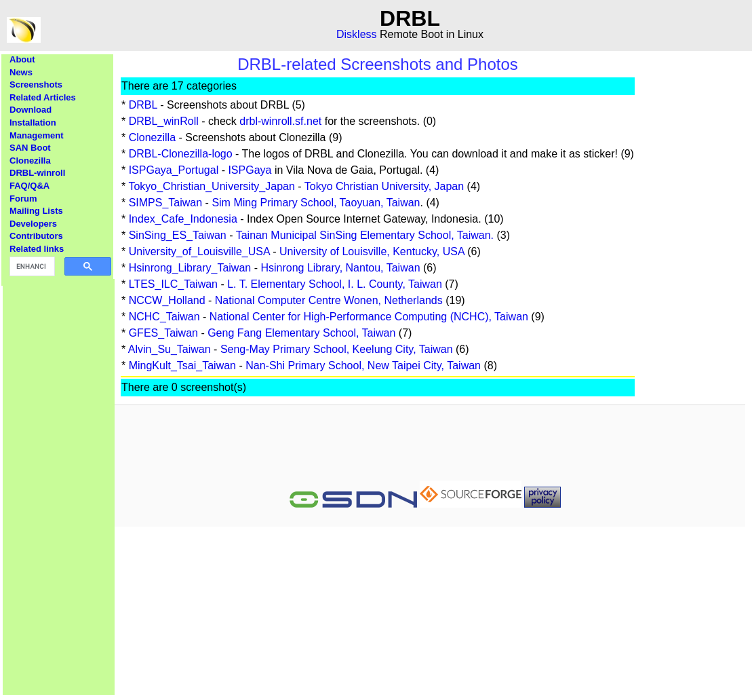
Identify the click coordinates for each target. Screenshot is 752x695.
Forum (23, 198)
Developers (33, 224)
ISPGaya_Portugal (174, 170)
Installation (32, 122)
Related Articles (42, 97)
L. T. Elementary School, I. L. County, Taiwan (334, 284)
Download (30, 110)
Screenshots (35, 84)
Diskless (356, 34)
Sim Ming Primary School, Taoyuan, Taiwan (316, 202)
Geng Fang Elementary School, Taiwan (301, 333)
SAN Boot (30, 148)
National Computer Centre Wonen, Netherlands (329, 300)
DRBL (143, 105)
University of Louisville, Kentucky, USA (371, 251)
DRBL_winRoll (164, 121)
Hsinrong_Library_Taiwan (190, 268)
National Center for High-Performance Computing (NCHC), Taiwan (369, 316)
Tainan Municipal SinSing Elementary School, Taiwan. (365, 235)
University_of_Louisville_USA (199, 251)
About (22, 59)
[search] (30, 267)
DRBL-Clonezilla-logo (181, 153)
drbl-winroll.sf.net (280, 121)
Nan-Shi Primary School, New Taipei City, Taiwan (363, 365)
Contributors (36, 236)
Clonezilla (30, 160)
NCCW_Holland (167, 300)
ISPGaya (249, 170)
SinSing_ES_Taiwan (177, 235)
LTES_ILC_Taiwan (173, 284)
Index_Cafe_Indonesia (183, 219)
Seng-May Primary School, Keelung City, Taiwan (336, 349)
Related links (36, 249)
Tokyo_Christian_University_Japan (211, 186)
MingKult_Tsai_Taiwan (182, 365)
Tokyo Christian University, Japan (384, 186)
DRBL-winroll (37, 173)
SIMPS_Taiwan (166, 202)
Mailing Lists (36, 211)
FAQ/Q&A (29, 186)
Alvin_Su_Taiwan (169, 349)
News (21, 72)
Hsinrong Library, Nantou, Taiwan (340, 268)
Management (36, 135)
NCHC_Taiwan (164, 316)
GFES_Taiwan (163, 333)
